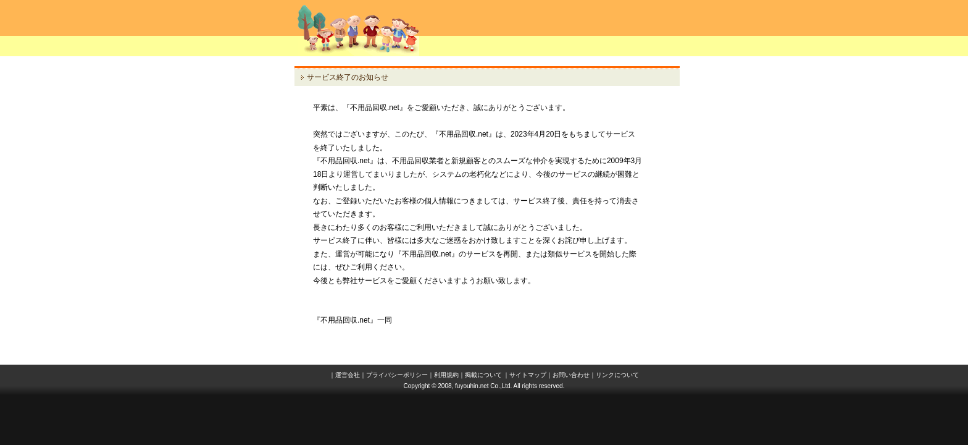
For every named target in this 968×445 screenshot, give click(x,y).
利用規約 (446, 374)
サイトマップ (527, 374)
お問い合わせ (571, 374)
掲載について (483, 374)
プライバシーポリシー (397, 374)
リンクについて (617, 374)
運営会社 (347, 374)
